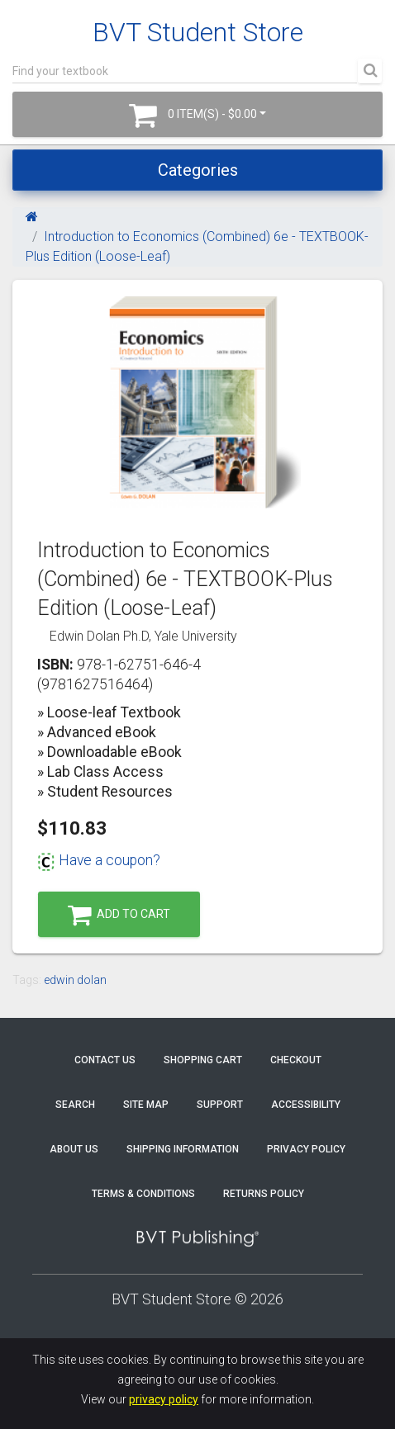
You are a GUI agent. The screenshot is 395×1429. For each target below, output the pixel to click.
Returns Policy (263, 1194)
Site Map (146, 1104)
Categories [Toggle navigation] (198, 170)
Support (220, 1104)
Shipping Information (182, 1149)
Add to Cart (119, 915)
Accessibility (305, 1104)
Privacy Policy (306, 1149)
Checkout (295, 1060)
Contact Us (105, 1060)
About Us (74, 1149)
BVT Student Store (198, 32)
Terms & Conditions (143, 1194)
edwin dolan (75, 980)
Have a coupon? (98, 860)
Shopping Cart (203, 1060)
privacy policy (163, 1399)
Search (75, 1104)
